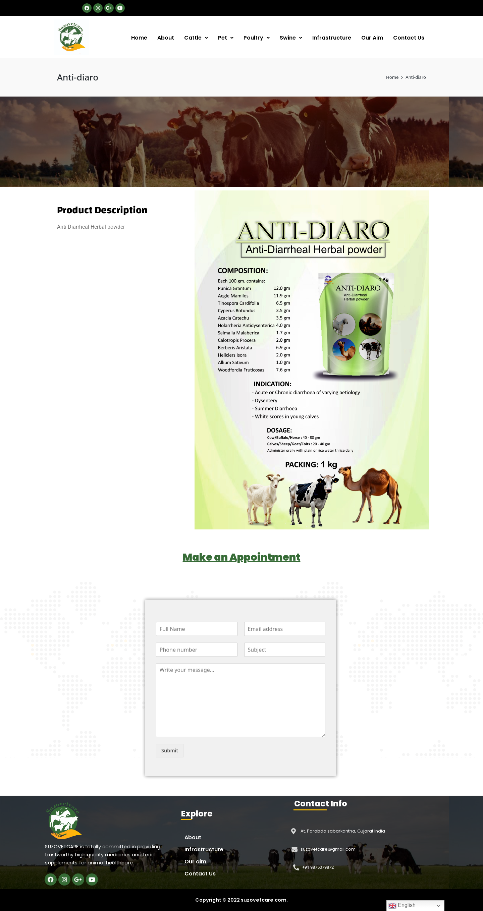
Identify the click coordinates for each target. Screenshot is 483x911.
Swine (291, 38)
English (402, 906)
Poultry (257, 38)
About (165, 38)
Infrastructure (331, 38)
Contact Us (408, 38)
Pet (225, 38)
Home (139, 38)
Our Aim (372, 38)
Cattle (196, 38)
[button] (196, 38)
